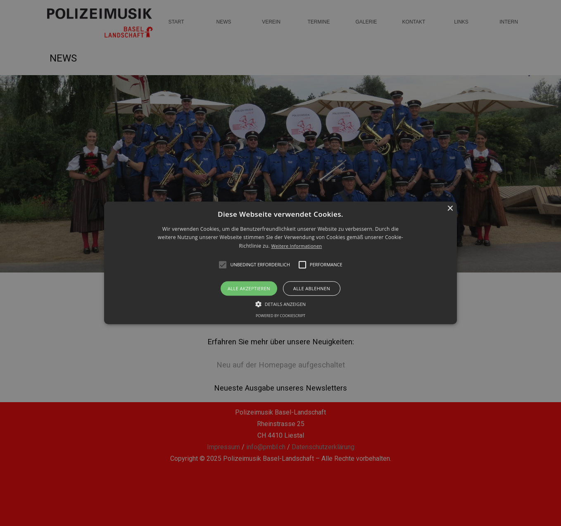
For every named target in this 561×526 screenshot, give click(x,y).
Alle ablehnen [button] (311, 289)
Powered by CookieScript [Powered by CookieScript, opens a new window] (280, 316)
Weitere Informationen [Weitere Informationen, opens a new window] (296, 246)
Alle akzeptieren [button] (249, 289)
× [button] (450, 209)
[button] (280, 262)
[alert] (280, 263)
